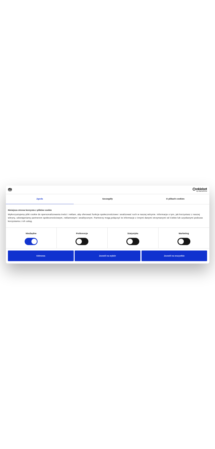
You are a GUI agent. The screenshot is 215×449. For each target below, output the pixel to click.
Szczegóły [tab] (107, 199)
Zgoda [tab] (39, 199)
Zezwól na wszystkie (174, 256)
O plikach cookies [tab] (175, 199)
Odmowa (40, 256)
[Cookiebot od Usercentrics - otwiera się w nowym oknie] (187, 190)
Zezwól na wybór (107, 256)
